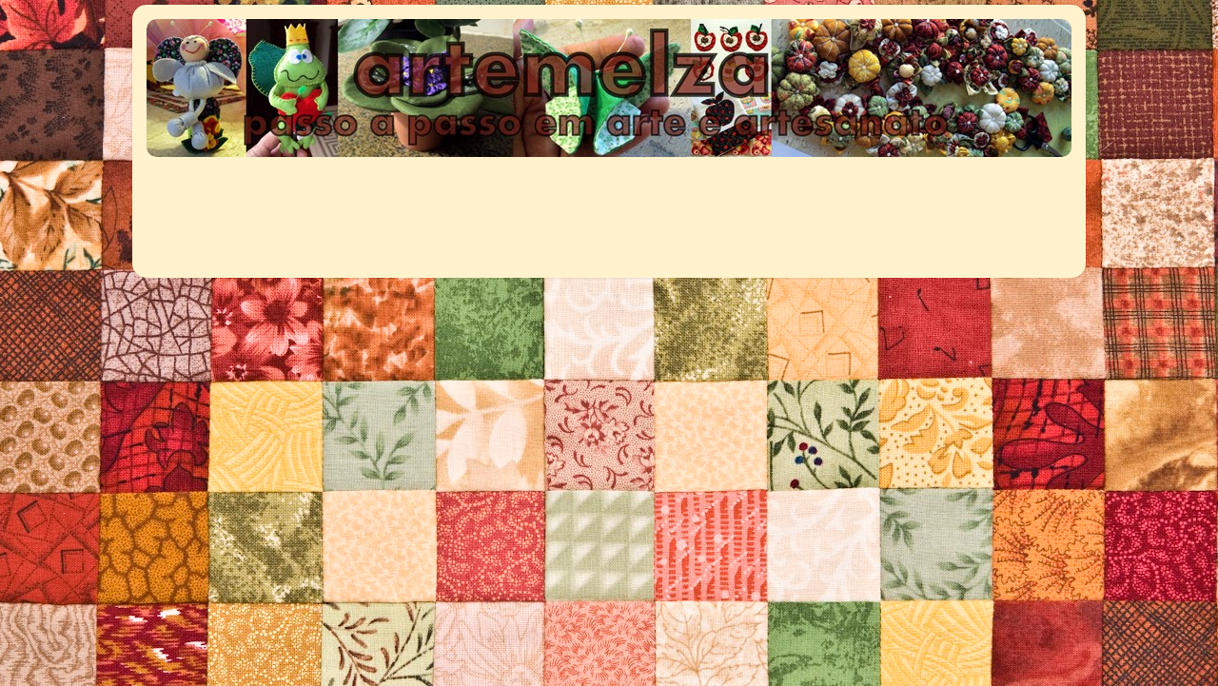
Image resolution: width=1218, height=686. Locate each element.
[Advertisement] (495, 207)
